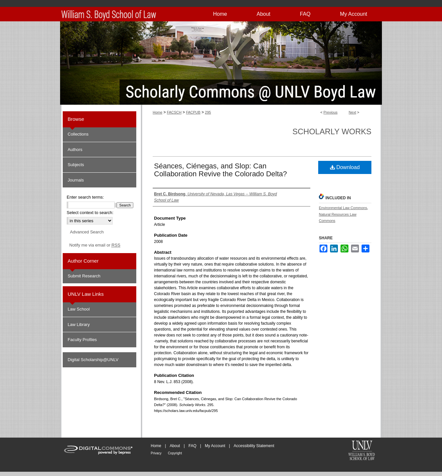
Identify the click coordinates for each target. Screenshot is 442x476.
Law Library (79, 324)
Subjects (76, 164)
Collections (78, 134)
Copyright (175, 453)
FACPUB (193, 112)
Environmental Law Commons (343, 208)
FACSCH (174, 112)
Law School (79, 309)
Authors (75, 149)
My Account (215, 446)
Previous (330, 112)
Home (157, 112)
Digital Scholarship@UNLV (93, 359)
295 (208, 112)
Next (352, 112)
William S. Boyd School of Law (361, 451)
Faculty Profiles (82, 339)
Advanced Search (87, 231)
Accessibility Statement (254, 446)
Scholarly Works (331, 131)
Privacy (156, 453)
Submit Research (84, 275)
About (175, 446)
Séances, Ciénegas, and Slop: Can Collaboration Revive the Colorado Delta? (220, 170)
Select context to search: (90, 212)
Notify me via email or (94, 245)
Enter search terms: (85, 197)
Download (345, 167)
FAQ (192, 446)
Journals (76, 180)
